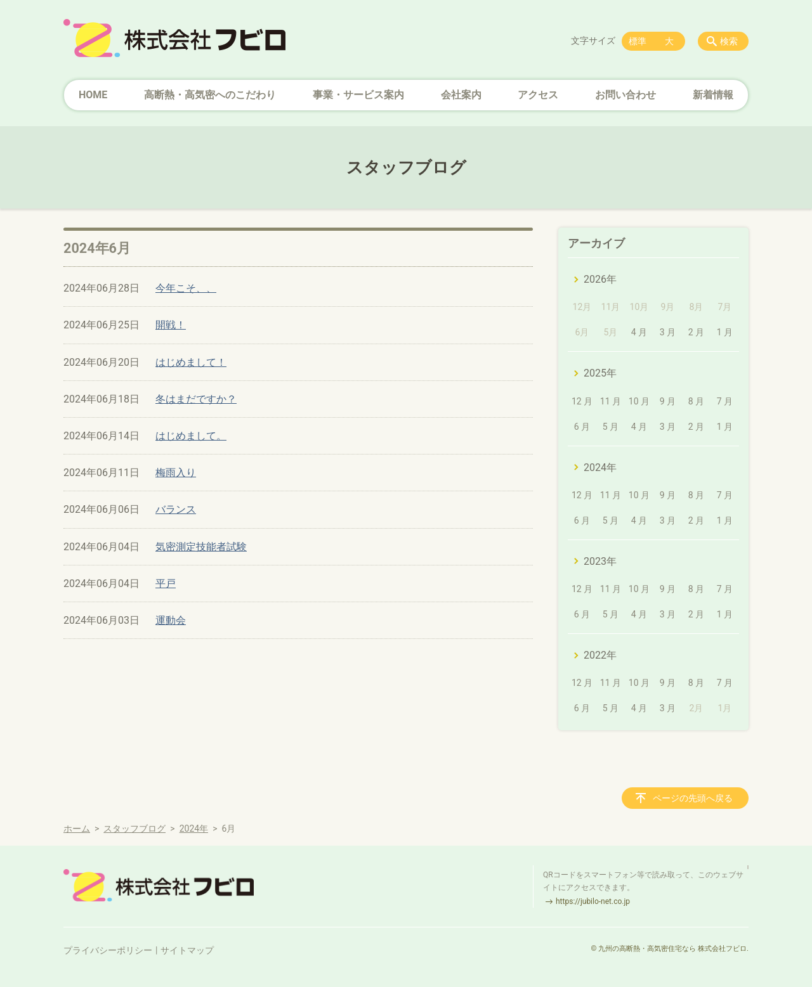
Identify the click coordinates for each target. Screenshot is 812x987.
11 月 (610, 401)
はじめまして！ (190, 362)
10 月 (639, 401)
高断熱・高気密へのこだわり (210, 95)
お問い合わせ (625, 95)
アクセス (538, 95)
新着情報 (713, 95)
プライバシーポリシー (107, 950)
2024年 (600, 467)
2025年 (600, 373)
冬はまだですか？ (196, 399)
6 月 (582, 427)
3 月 (668, 332)
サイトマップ (187, 950)
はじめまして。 (190, 436)
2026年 (600, 279)
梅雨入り (175, 473)
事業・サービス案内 (358, 95)
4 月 (639, 332)
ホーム (76, 828)
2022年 (600, 655)
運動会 (170, 620)
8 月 (696, 401)
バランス (175, 509)
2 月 (696, 332)
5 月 (611, 427)
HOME (93, 95)
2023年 (600, 561)
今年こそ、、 (185, 288)
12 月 (582, 401)
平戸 (165, 583)
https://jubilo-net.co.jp (593, 901)
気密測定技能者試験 (201, 547)
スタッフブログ (134, 828)
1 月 (725, 332)
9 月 (668, 401)
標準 (637, 41)
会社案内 (461, 95)
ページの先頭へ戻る (693, 798)
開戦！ (170, 325)
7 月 (725, 401)
